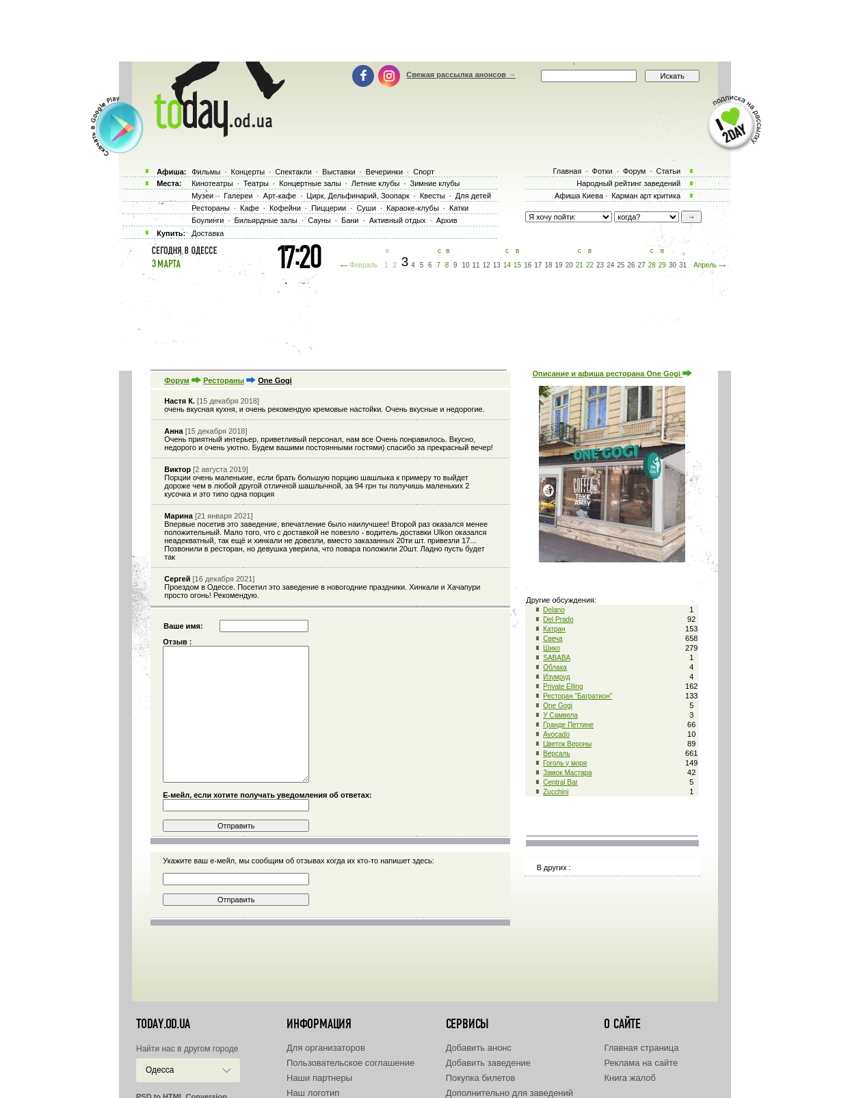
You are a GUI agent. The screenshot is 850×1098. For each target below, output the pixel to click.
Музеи (202, 196)
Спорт (423, 172)
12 (486, 265)
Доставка (207, 233)
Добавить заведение (488, 1063)
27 (642, 265)
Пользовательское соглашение (350, 1063)
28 (652, 265)
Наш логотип (313, 1093)
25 (620, 265)
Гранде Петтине (568, 725)
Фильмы (205, 172)
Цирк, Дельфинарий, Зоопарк (357, 196)
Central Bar (560, 782)
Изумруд (556, 677)
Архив (446, 220)
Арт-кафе (279, 196)
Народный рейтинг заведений (628, 183)
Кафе (249, 208)
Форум (176, 380)
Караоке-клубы (412, 208)
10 (465, 265)
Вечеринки (384, 172)
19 (559, 265)
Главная (567, 171)
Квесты (432, 196)
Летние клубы (375, 183)
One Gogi (557, 705)
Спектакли (293, 172)
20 (569, 265)
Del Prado (558, 619)
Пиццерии (328, 208)
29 (662, 265)
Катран (554, 629)
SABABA (556, 658)
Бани (350, 220)
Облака (555, 667)
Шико (551, 648)
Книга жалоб (630, 1078)
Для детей (473, 196)
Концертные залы (310, 183)
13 (497, 265)
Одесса (160, 1070)
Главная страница (641, 1048)
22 (590, 265)
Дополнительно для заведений (509, 1093)
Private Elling (563, 686)
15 (517, 265)
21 (579, 265)
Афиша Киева (579, 196)
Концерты (247, 172)
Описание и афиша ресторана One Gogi (612, 373)
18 (548, 265)
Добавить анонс (479, 1048)
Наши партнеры (319, 1078)
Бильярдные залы (266, 220)
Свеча (552, 638)
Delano (554, 610)
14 (507, 265)
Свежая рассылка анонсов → (461, 74)
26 (631, 265)
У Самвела (560, 715)
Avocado (556, 734)
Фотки (602, 171)
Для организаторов (326, 1048)
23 (600, 265)
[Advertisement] (425, 31)
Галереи (238, 196)
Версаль (556, 753)
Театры (256, 183)
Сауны (319, 220)
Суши (365, 208)
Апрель (705, 265)
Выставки (339, 172)
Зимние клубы (435, 183)
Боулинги (207, 220)
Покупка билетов (481, 1078)
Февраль (363, 265)
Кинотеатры (212, 183)
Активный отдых (397, 220)
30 (672, 265)
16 (527, 265)
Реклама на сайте (641, 1063)
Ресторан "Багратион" (577, 696)
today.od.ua (163, 1024)
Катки (458, 208)
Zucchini (555, 792)
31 (683, 265)
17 (538, 265)
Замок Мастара (567, 772)
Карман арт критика (645, 196)
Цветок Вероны (567, 744)
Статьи (668, 171)
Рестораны (223, 380)
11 (476, 265)
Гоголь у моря (565, 763)
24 (610, 265)
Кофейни (285, 208)
